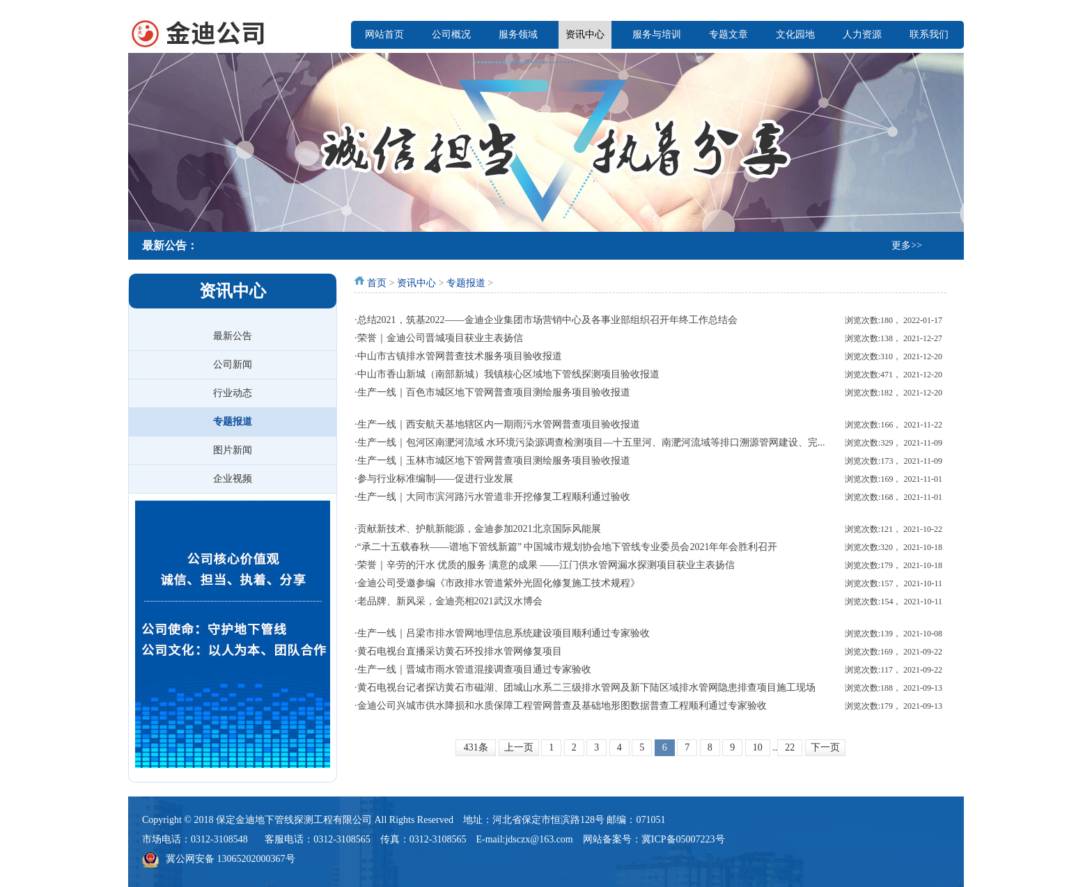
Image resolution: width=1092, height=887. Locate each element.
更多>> (906, 245)
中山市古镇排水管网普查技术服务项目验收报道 (459, 356)
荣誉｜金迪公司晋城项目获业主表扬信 (440, 338)
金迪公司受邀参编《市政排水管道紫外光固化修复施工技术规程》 (498, 583)
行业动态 (232, 393)
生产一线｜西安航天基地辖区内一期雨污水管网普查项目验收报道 (498, 424)
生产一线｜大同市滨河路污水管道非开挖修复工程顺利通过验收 (493, 497)
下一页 (825, 747)
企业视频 (232, 478)
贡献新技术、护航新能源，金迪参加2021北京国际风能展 (479, 529)
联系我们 (929, 34)
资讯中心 (585, 34)
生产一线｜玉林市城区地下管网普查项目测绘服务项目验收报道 (493, 460)
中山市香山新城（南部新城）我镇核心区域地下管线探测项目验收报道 (508, 374)
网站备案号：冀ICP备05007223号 (654, 839)
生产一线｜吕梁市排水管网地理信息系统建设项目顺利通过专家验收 (503, 633)
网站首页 (384, 34)
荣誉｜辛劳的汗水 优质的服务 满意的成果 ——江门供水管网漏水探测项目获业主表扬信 (546, 565)
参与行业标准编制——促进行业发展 (435, 478)
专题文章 (728, 34)
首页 (377, 283)
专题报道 (232, 421)
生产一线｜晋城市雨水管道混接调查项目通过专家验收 (474, 669)
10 (758, 747)
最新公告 (232, 336)
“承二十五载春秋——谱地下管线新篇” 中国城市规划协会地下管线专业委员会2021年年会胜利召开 (567, 547)
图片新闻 (232, 450)
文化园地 (795, 34)
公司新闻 (232, 364)
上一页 (518, 747)
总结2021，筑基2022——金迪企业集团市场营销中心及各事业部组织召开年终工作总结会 (547, 320)
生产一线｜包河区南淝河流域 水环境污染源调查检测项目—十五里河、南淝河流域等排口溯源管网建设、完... (591, 442)
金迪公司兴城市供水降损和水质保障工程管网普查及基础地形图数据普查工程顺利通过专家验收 (562, 705)
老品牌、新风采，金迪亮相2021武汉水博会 (450, 601)
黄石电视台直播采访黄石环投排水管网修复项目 (459, 651)
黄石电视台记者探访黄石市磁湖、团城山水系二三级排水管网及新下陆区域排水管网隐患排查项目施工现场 (586, 687)
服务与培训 (656, 34)
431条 (476, 747)
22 (790, 747)
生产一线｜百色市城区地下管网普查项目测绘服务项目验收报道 (493, 392)
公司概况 (451, 34)
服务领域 (518, 34)
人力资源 (862, 34)
